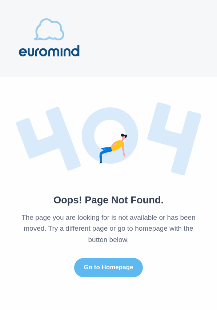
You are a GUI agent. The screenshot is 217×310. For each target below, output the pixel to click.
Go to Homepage (108, 267)
